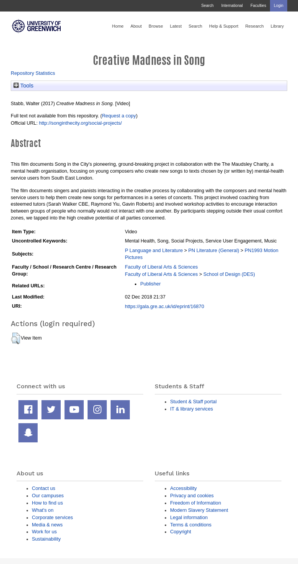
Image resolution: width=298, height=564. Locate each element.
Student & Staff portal (193, 401)
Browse (156, 26)
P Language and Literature (154, 250)
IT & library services (191, 409)
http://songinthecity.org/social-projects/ (80, 123)
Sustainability (46, 539)
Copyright (180, 531)
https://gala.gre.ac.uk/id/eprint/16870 (164, 306)
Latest (176, 26)
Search (207, 5)
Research (254, 26)
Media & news (47, 525)
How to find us (47, 503)
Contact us (43, 488)
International (232, 5)
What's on (42, 510)
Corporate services (52, 517)
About (136, 26)
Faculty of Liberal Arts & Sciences (161, 267)
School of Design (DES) (229, 274)
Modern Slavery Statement (199, 510)
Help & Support (223, 26)
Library (277, 26)
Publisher (150, 284)
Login (278, 5)
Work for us (44, 531)
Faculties (258, 5)
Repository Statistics (33, 73)
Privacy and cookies (192, 495)
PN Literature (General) (213, 250)
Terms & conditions (191, 525)
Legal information (189, 517)
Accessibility (183, 488)
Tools (23, 85)
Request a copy (119, 116)
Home (118, 26)
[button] (15, 338)
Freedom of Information (195, 503)
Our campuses (48, 495)
